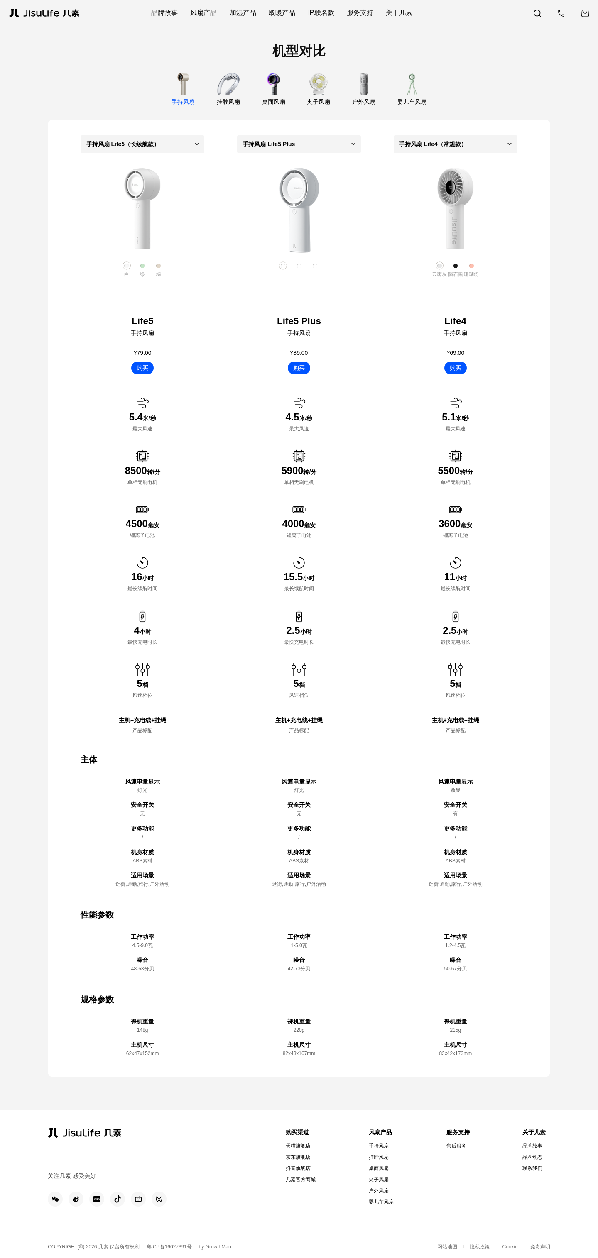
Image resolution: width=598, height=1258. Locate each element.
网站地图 (447, 1247)
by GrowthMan (215, 1247)
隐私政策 (480, 1247)
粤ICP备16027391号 (169, 1247)
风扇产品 (380, 1132)
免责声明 (540, 1247)
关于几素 (534, 1132)
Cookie (509, 1247)
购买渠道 (297, 1132)
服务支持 (458, 1132)
